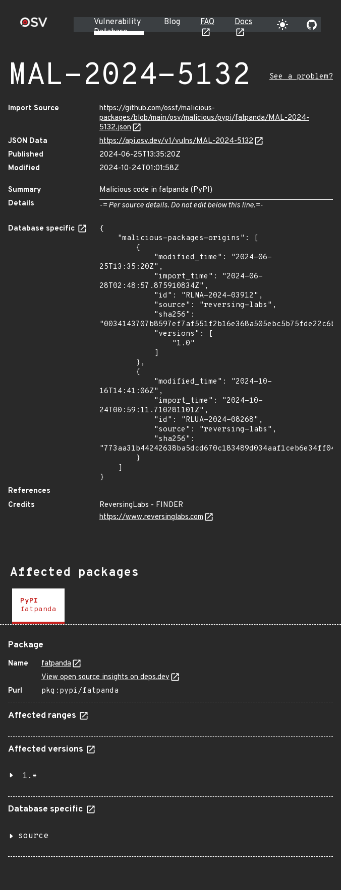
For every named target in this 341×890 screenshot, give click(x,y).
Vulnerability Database (117, 27)
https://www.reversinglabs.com (151, 517)
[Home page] (33, 25)
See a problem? (301, 77)
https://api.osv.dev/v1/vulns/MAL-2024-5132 (176, 141)
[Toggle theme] (282, 25)
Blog (172, 22)
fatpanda (56, 664)
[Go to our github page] (312, 25)
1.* (29, 776)
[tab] (38, 606)
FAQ (207, 22)
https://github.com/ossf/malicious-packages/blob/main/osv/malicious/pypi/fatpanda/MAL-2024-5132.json (204, 118)
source (33, 836)
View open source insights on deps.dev (105, 677)
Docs (243, 22)
